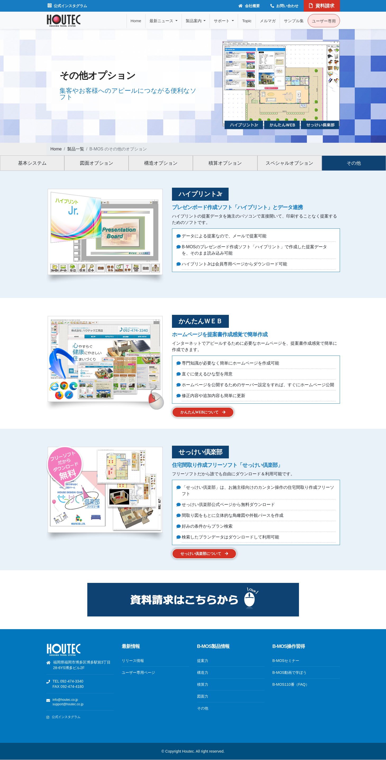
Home (136, 21)
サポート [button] (222, 21)
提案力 (202, 660)
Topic (246, 21)
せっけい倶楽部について (204, 554)
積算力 (202, 684)
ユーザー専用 (324, 21)
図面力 (202, 696)
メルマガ (268, 21)
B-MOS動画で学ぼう (290, 672)
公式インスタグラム (67, 5)
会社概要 (249, 6)
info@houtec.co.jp (65, 700)
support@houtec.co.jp (68, 704)
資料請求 (321, 5)
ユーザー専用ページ (138, 672)
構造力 (202, 672)
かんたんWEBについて (203, 412)
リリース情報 (133, 660)
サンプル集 (294, 21)
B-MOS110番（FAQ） (291, 684)
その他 (202, 708)
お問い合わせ (284, 6)
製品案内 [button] (194, 21)
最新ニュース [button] (161, 21)
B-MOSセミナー (286, 660)
